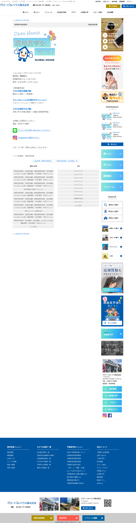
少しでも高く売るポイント (76, 471)
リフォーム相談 (91, 518)
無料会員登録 (39, 518)
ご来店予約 (100, 458)
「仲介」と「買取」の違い (76, 468)
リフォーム (48, 12)
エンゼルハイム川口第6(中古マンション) (30, 100)
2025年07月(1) (78, 198)
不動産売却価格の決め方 (75, 483)
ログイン (129, 1)
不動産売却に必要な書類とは (77, 474)
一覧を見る (113, 144)
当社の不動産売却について (76, 452)
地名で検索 (11, 465)
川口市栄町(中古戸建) (22, 109)
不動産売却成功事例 (74, 455)
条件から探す (114, 205)
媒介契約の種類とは (74, 477)
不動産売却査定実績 (74, 458)
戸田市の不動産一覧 (44, 465)
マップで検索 (11, 461)
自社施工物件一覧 (43, 452)
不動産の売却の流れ (74, 465)
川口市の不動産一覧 (44, 461)
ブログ (73, 12)
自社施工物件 (61, 12)
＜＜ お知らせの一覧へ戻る (21, 20)
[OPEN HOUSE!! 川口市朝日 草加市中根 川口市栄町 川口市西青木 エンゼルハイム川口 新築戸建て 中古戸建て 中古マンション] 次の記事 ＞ (68, 161)
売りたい (37, 12)
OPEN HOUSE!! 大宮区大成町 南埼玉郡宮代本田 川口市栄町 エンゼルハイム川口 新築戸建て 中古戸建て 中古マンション (34, 172)
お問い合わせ (129, 6)
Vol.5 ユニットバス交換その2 (33, 211)
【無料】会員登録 (103, 452)
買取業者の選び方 (73, 480)
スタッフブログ (102, 468)
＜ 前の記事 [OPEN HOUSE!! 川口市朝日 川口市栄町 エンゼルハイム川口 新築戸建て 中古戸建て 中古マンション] (44, 161)
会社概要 (110, 12)
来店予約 (98, 1)
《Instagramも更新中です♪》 (26, 138)
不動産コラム (101, 471)
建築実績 (100, 477)
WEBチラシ (113, 409)
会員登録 (114, 6)
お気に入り (106, 1)
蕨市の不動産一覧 (43, 468)
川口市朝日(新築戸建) (22, 91)
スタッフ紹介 (97, 12)
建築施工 (107, 176)
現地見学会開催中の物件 (45, 455)
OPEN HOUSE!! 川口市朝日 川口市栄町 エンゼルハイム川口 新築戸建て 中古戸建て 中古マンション (34, 222)
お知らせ (100, 483)
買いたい (26, 12)
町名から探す (114, 211)
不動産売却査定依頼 (74, 461)
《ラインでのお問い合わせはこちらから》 (32, 130)
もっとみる (33, 226)
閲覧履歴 (122, 1)
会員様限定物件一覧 (44, 458)
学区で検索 (11, 468)
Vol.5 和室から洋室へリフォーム (33, 189)
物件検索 (114, 1)
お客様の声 (84, 12)
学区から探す (114, 218)
